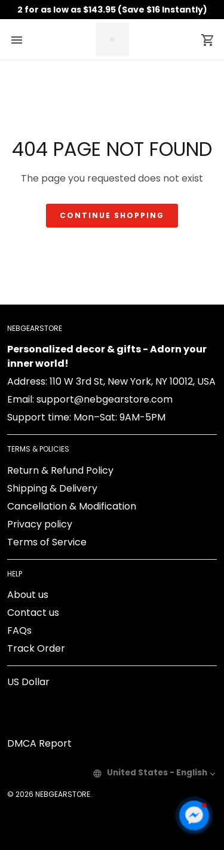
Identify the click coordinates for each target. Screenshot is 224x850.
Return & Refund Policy (60, 470)
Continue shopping (112, 215)
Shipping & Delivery (52, 488)
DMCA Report (39, 743)
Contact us (33, 612)
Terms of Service (47, 542)
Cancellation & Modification (71, 506)
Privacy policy (39, 524)
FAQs (19, 630)
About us (27, 595)
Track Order (36, 648)
